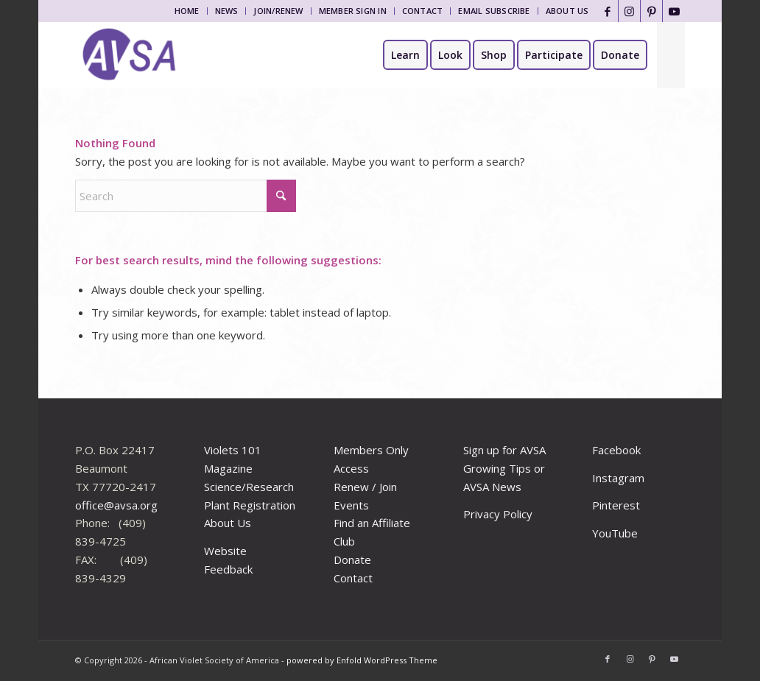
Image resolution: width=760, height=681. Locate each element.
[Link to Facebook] (607, 11)
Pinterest (616, 505)
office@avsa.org (116, 505)
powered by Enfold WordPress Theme (361, 660)
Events (351, 505)
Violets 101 (232, 449)
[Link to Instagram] (629, 11)
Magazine (228, 468)
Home (187, 10)
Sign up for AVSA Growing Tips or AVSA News (504, 468)
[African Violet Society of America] (129, 55)
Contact (422, 10)
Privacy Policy (497, 514)
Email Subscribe (493, 10)
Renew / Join (365, 486)
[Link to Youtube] (674, 11)
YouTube (615, 533)
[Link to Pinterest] (651, 11)
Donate (352, 559)
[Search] (671, 55)
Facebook (616, 449)
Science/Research (249, 486)
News (227, 10)
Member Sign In (353, 10)
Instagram (618, 477)
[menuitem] (187, 11)
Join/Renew (278, 10)
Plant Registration (249, 505)
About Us (567, 10)
